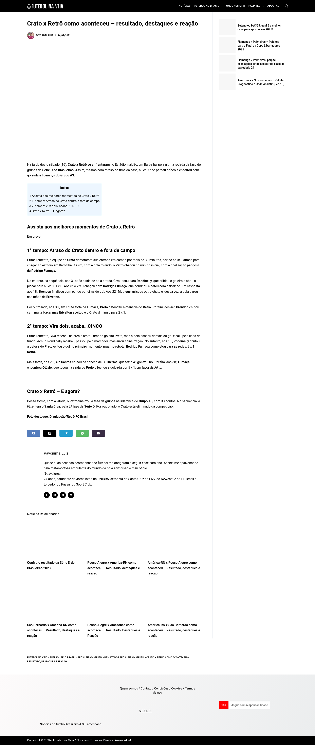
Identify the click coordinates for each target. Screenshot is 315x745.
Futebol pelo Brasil (62, 657)
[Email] (98, 433)
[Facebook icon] (48, 495)
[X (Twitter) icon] (57, 495)
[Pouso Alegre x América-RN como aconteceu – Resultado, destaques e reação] (114, 538)
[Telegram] (66, 433)
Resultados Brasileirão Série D (124, 657)
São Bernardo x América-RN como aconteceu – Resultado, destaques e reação (53, 630)
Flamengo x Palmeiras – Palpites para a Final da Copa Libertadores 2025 (259, 45)
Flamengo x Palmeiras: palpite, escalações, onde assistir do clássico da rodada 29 (261, 63)
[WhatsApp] (82, 433)
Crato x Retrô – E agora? (47, 211)
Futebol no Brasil (209, 6)
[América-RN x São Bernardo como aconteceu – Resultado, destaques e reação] (175, 600)
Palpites (257, 6)
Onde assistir (235, 5)
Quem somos (129, 688)
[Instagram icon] (65, 495)
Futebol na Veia (37, 657)
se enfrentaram (99, 165)
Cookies (176, 688)
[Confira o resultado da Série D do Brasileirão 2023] (54, 538)
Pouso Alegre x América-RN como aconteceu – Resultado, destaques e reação (113, 568)
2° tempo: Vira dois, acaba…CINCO (54, 206)
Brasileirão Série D (90, 657)
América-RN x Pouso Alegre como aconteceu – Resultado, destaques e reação (174, 568)
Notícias (185, 5)
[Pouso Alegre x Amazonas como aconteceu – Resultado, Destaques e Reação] (114, 600)
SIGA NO (145, 711)
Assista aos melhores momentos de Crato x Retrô (64, 196)
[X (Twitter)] (49, 433)
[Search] (286, 5)
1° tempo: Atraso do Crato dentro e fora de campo (64, 201)
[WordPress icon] (73, 495)
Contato (146, 688)
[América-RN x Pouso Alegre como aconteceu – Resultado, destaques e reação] (175, 538)
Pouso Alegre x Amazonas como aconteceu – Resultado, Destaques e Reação (113, 630)
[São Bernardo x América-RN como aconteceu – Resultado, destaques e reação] (54, 600)
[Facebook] (33, 433)
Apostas (273, 5)
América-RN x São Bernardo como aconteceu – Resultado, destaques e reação (174, 630)
